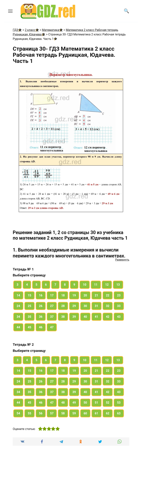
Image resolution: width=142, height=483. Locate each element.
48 (63, 402)
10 (84, 284)
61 (96, 413)
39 (74, 316)
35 (29, 316)
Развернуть (122, 259)
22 (107, 295)
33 (118, 306)
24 (18, 306)
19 (74, 295)
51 (96, 402)
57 (51, 413)
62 (107, 413)
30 (85, 306)
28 (63, 306)
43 (118, 316)
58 (63, 413)
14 (18, 295)
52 (107, 402)
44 (18, 327)
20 (85, 295)
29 (74, 306)
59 (74, 413)
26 (40, 306)
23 (118, 295)
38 (63, 316)
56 (40, 413)
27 (51, 306)
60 (85, 413)
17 (51, 295)
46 (40, 327)
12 (107, 284)
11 (95, 284)
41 (96, 316)
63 (118, 413)
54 (18, 413)
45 (29, 327)
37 (51, 316)
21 (96, 295)
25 (29, 306)
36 (40, 316)
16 (40, 295)
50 (85, 402)
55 (29, 413)
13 (118, 284)
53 (118, 402)
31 (96, 306)
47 (51, 327)
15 (29, 295)
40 (85, 316)
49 (74, 402)
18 (63, 295)
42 (107, 316)
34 (18, 316)
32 (107, 306)
